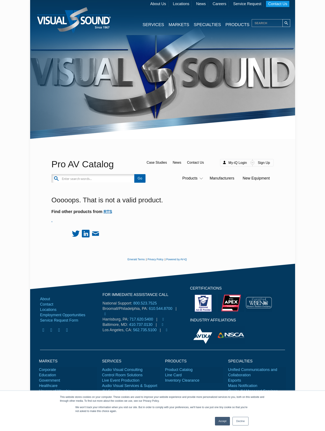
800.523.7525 (145, 303)
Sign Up (264, 163)
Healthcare (48, 386)
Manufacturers (222, 178)
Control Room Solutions (122, 375)
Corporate (47, 370)
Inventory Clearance (182, 380)
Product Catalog (179, 370)
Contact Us (277, 4)
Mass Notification (242, 386)
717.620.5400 (141, 319)
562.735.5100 (145, 330)
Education (47, 375)
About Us (158, 4)
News (201, 4)
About (45, 299)
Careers (219, 4)
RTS (108, 211)
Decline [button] (240, 421)
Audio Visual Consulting (122, 370)
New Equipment (256, 178)
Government (49, 380)
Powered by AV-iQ (176, 259)
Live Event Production (120, 380)
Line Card (173, 375)
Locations (181, 4)
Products (191, 178)
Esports (234, 380)
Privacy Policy (155, 259)
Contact (46, 304)
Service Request (247, 4)
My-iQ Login (237, 163)
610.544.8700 (160, 308)
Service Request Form (59, 320)
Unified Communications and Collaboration (252, 372)
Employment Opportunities (62, 315)
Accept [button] (222, 421)
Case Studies (157, 162)
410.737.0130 (141, 324)
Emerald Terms (136, 259)
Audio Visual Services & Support (129, 386)
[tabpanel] (203, 335)
